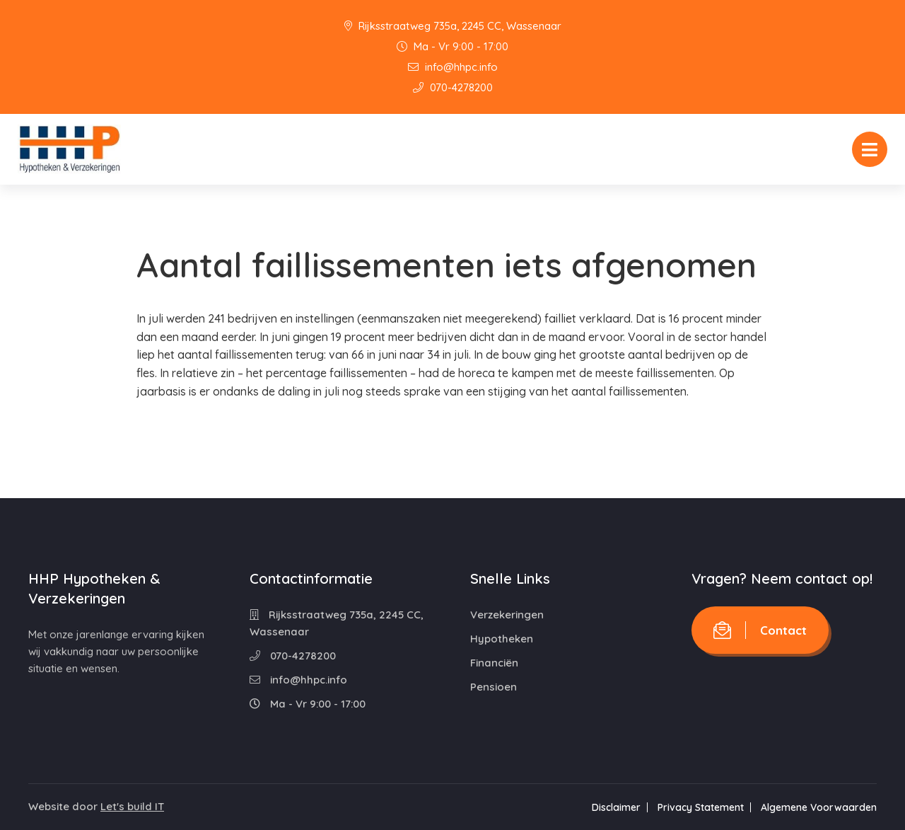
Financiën (494, 662)
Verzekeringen (507, 614)
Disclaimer (616, 807)
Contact (760, 630)
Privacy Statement (701, 807)
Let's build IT (132, 806)
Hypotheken (501, 638)
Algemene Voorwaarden (819, 807)
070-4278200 (453, 87)
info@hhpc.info (453, 67)
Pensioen (493, 686)
